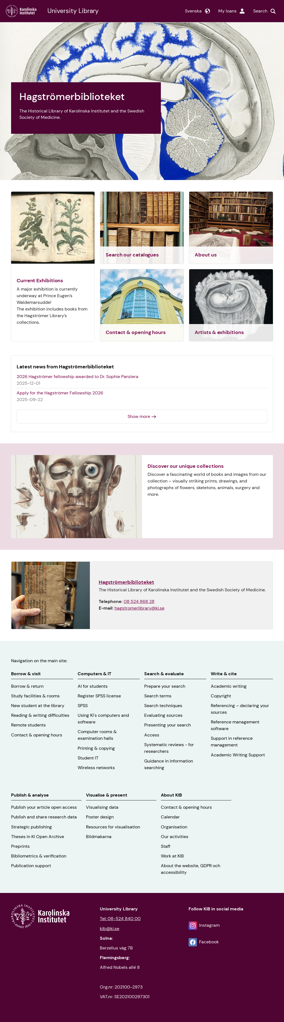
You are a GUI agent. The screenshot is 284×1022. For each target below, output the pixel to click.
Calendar (170, 817)
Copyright (221, 696)
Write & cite (224, 674)
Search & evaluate (164, 674)
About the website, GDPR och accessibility (190, 869)
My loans (227, 11)
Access (151, 735)
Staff (165, 846)
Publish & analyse (30, 795)
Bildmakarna (98, 836)
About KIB (171, 795)
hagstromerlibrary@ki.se (139, 608)
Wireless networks (96, 768)
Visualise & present (106, 795)
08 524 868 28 (139, 601)
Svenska (193, 11)
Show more (139, 416)
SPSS (83, 705)
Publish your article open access (44, 807)
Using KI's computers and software (103, 718)
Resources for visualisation (113, 827)
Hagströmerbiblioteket (126, 582)
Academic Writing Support (238, 755)
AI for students (93, 686)
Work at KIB (172, 856)
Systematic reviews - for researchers (169, 748)
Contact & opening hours (36, 735)
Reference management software (235, 725)
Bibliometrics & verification (38, 856)
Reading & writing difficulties (40, 715)
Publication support (31, 866)
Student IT (88, 758)
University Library (73, 11)
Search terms (157, 696)
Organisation (174, 827)
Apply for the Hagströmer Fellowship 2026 (60, 393)
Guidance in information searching (168, 764)
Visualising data (102, 807)
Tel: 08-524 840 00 (120, 918)
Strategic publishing (31, 827)
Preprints (20, 846)
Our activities (174, 836)
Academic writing (229, 686)
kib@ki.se (109, 928)
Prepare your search (164, 686)
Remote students (28, 725)
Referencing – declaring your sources (240, 709)
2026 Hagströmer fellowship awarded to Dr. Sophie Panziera (77, 376)
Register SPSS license (99, 696)
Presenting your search (167, 725)
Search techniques (163, 705)
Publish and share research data (44, 817)
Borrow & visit (26, 674)
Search (260, 11)
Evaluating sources (163, 715)
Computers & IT (94, 674)
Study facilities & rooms (35, 696)
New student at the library (37, 705)
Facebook (209, 942)
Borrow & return (27, 686)
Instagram (209, 925)
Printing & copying (96, 748)
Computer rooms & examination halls (97, 735)
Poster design (100, 817)
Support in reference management (232, 741)
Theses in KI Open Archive (37, 836)
